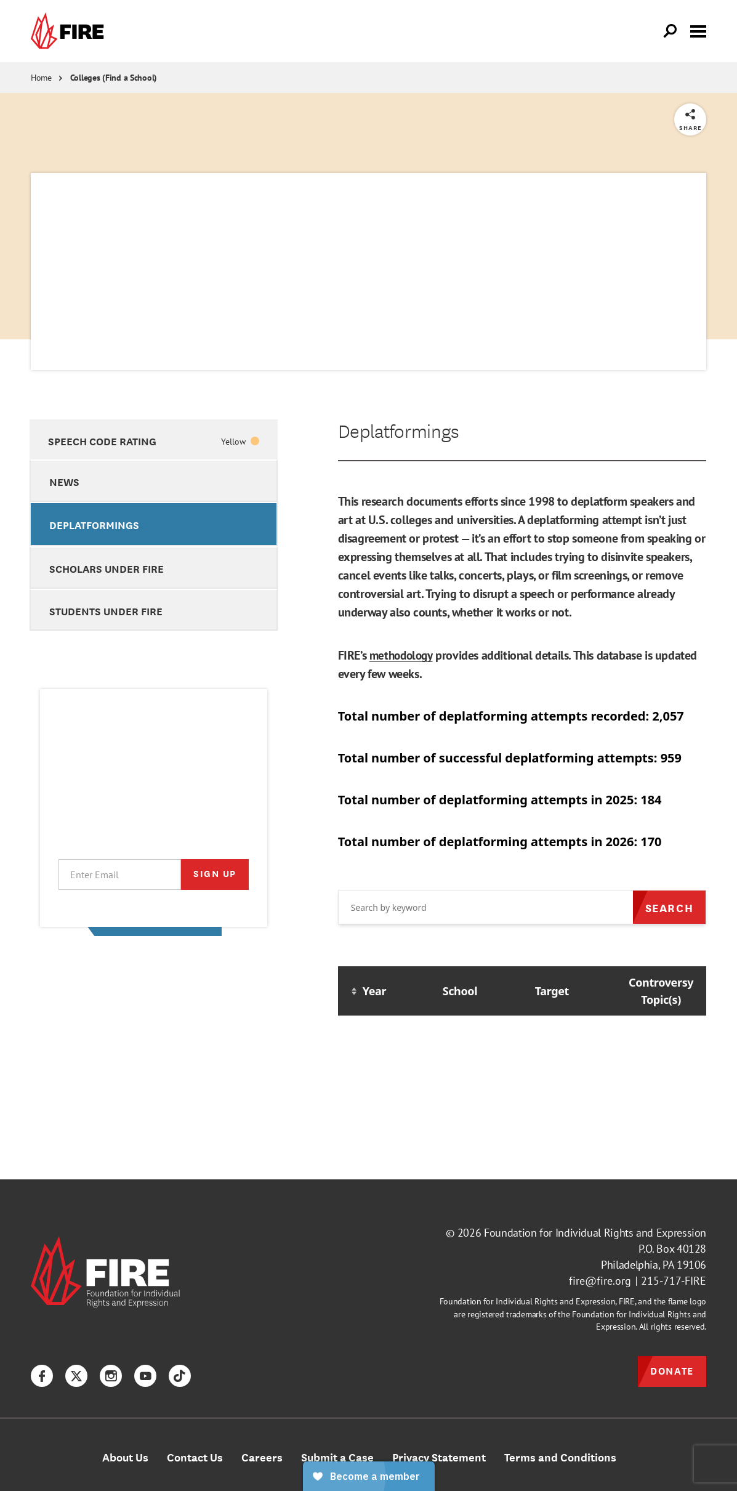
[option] (154, 439)
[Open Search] (670, 31)
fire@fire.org (600, 1281)
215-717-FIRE (673, 1281)
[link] (70, 31)
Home (41, 77)
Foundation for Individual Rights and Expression (595, 1233)
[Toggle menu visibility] (698, 30)
